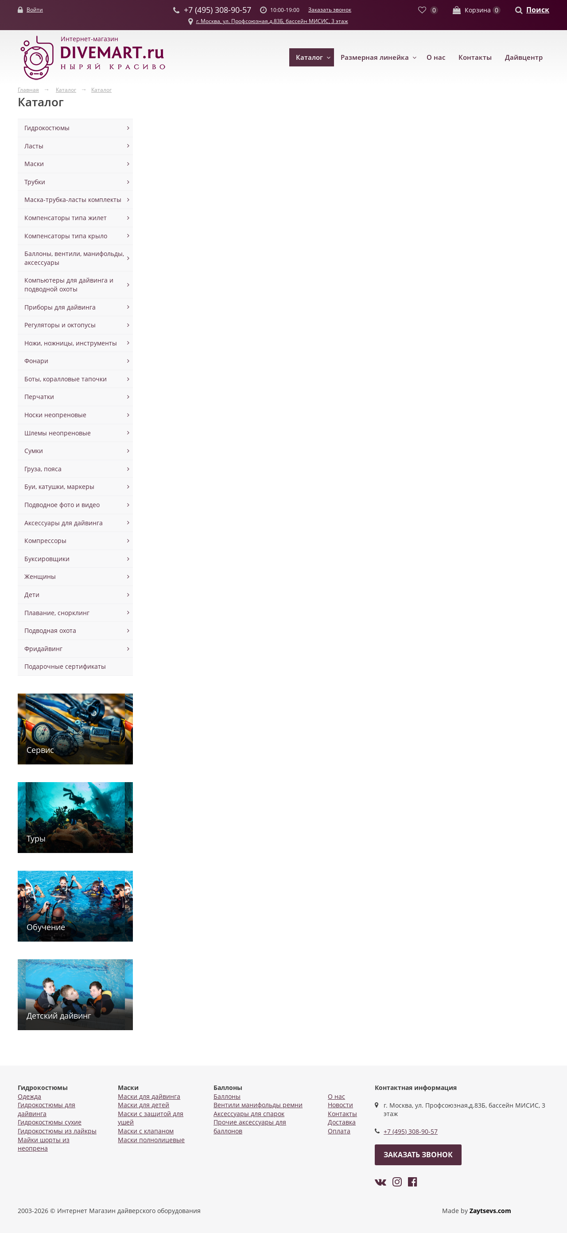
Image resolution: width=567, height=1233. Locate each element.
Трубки (34, 182)
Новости (340, 1105)
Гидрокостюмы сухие (50, 1122)
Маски (34, 163)
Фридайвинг (43, 648)
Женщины (40, 576)
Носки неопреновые (55, 415)
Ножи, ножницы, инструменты (70, 343)
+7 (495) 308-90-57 (411, 1131)
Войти (35, 9)
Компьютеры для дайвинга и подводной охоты (68, 284)
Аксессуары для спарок (249, 1113)
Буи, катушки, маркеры (59, 486)
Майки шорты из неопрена (44, 1144)
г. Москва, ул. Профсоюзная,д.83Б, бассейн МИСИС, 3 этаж (272, 21)
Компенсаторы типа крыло (65, 236)
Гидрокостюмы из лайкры (57, 1131)
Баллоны (227, 1096)
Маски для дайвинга (149, 1096)
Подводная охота (50, 630)
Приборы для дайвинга (60, 307)
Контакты (475, 57)
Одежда (29, 1096)
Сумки (33, 450)
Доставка (342, 1122)
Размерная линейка (375, 57)
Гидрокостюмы (47, 128)
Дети (31, 594)
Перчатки (39, 396)
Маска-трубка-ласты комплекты (72, 199)
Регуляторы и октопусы (60, 325)
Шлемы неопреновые (57, 433)
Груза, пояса (43, 469)
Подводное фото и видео (62, 504)
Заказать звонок (329, 9)
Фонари (36, 361)
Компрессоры (45, 540)
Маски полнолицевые (151, 1140)
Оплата (339, 1131)
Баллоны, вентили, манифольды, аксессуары (74, 258)
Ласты (33, 146)
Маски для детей (143, 1105)
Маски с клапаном (146, 1131)
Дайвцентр (524, 57)
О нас (436, 57)
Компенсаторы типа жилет (65, 217)
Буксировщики (47, 558)
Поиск (537, 10)
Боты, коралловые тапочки (65, 379)
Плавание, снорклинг (56, 613)
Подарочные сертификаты (65, 666)
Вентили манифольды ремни (258, 1105)
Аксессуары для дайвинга (63, 523)
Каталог (309, 57)
